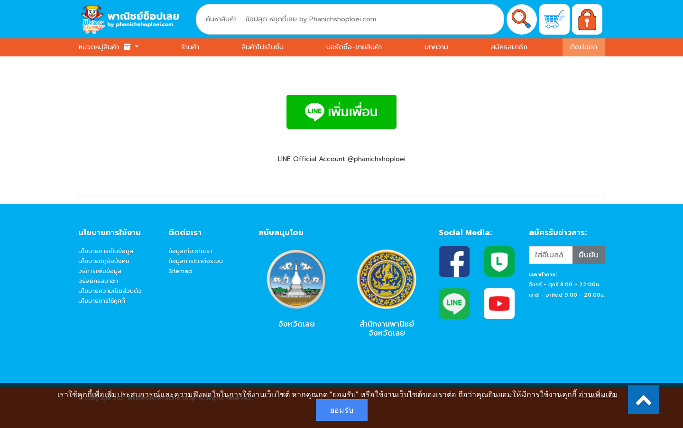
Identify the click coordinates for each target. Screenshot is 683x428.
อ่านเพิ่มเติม (598, 394)
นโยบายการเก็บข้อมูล (105, 250)
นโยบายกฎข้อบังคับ (103, 260)
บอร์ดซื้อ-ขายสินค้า (354, 47)
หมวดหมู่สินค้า (106, 47)
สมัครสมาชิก (509, 47)
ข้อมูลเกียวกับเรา (190, 250)
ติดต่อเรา (583, 47)
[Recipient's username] (551, 255)
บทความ (436, 47)
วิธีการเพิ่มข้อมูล (99, 270)
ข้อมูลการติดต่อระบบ (195, 260)
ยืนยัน (589, 255)
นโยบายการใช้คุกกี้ (101, 300)
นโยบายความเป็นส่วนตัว (110, 290)
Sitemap (180, 270)
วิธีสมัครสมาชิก (98, 280)
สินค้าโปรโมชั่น (262, 47)
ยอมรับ (341, 410)
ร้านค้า (190, 47)
